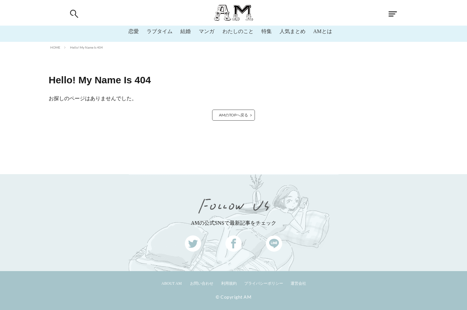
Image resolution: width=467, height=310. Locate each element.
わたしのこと (238, 31)
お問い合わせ (201, 283)
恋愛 (133, 31)
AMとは (322, 31)
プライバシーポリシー (263, 283)
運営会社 (298, 283)
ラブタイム (160, 31)
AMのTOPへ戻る (233, 115)
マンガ (206, 31)
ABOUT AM (172, 283)
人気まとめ (292, 31)
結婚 (185, 31)
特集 (266, 31)
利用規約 (229, 283)
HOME (55, 47)
